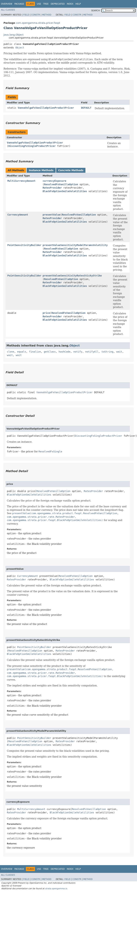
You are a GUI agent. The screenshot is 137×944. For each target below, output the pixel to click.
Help (78, 4)
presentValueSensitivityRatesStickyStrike (72, 275)
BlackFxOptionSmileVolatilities (65, 191)
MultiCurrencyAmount (21, 180)
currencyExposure (54, 180)
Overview (6, 4)
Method (46, 15)
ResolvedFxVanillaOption (61, 184)
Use (39, 4)
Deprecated (58, 4)
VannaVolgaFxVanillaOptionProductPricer (46, 107)
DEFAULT (86, 107)
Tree (46, 4)
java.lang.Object (14, 34)
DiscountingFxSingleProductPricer (32, 146)
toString (107, 351)
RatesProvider (52, 187)
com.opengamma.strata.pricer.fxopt (38, 22)
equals (21, 351)
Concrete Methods (70, 170)
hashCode (64, 351)
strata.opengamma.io (56, 888)
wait (119, 351)
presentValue (51, 214)
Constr (35, 15)
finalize (35, 351)
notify (77, 351)
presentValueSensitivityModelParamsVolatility (75, 245)
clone (10, 351)
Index (70, 4)
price (46, 312)
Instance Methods (41, 170)
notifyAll (92, 351)
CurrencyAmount (17, 214)
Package (19, 4)
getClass (50, 351)
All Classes (8, 10)
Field (26, 15)
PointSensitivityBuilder (24, 245)
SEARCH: (96, 10)
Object (19, 47)
